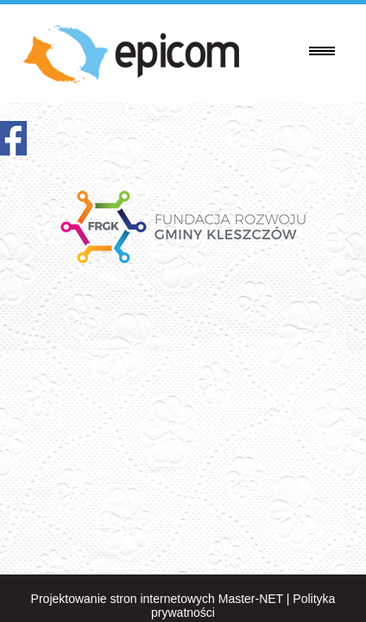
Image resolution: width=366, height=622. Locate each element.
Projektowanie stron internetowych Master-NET (157, 599)
